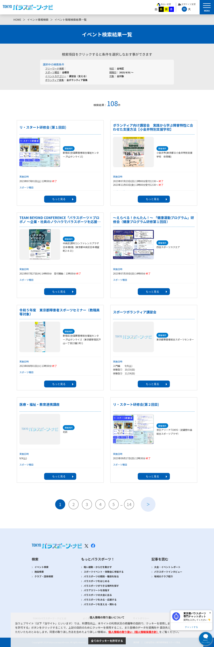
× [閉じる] (210, 612)
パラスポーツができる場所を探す (101, 585)
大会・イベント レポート (167, 567)
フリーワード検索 (54, 68)
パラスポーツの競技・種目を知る (101, 576)
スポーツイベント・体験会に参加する (104, 571)
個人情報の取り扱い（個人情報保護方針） (133, 632)
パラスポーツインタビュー (168, 571)
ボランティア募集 (54, 80)
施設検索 (39, 571)
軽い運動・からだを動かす (98, 567)
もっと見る (59, 199)
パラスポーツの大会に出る (98, 595)
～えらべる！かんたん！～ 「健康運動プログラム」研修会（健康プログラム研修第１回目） (153, 220)
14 (129, 504)
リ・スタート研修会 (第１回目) (42, 127)
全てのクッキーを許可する (107, 641)
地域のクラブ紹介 (163, 576)
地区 (111, 68)
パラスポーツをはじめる (97, 581)
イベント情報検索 (37, 20)
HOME (17, 20)
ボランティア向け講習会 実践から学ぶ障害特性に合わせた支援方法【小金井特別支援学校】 (153, 127)
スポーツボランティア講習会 (134, 312)
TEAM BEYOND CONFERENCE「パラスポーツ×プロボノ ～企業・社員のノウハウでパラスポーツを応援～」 (59, 220)
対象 (111, 76)
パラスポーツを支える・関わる (100, 604)
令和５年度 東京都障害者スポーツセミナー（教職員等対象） (59, 312)
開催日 (112, 72)
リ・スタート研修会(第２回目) (136, 404)
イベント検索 (41, 567)
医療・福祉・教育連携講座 (39, 404)
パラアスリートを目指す (97, 590)
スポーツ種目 (52, 72)
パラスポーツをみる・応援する (100, 599)
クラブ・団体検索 (43, 576)
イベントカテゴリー (55, 76)
